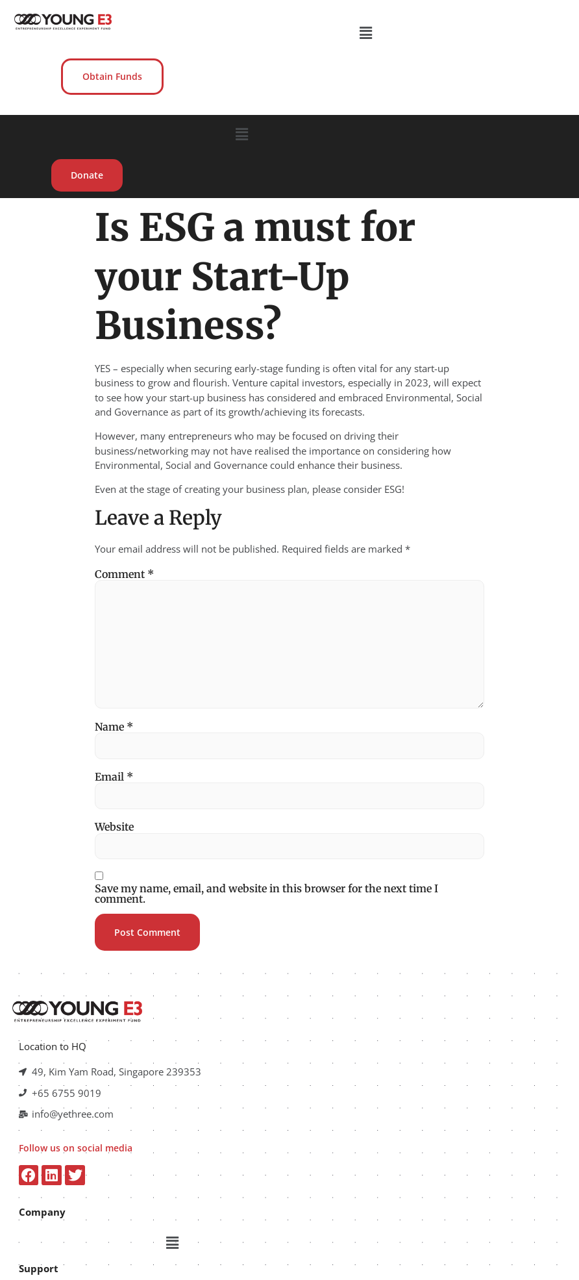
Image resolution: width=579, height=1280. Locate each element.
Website (114, 758)
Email (114, 708)
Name (114, 658)
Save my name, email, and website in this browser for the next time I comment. (266, 825)
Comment (124, 505)
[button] (291, 31)
